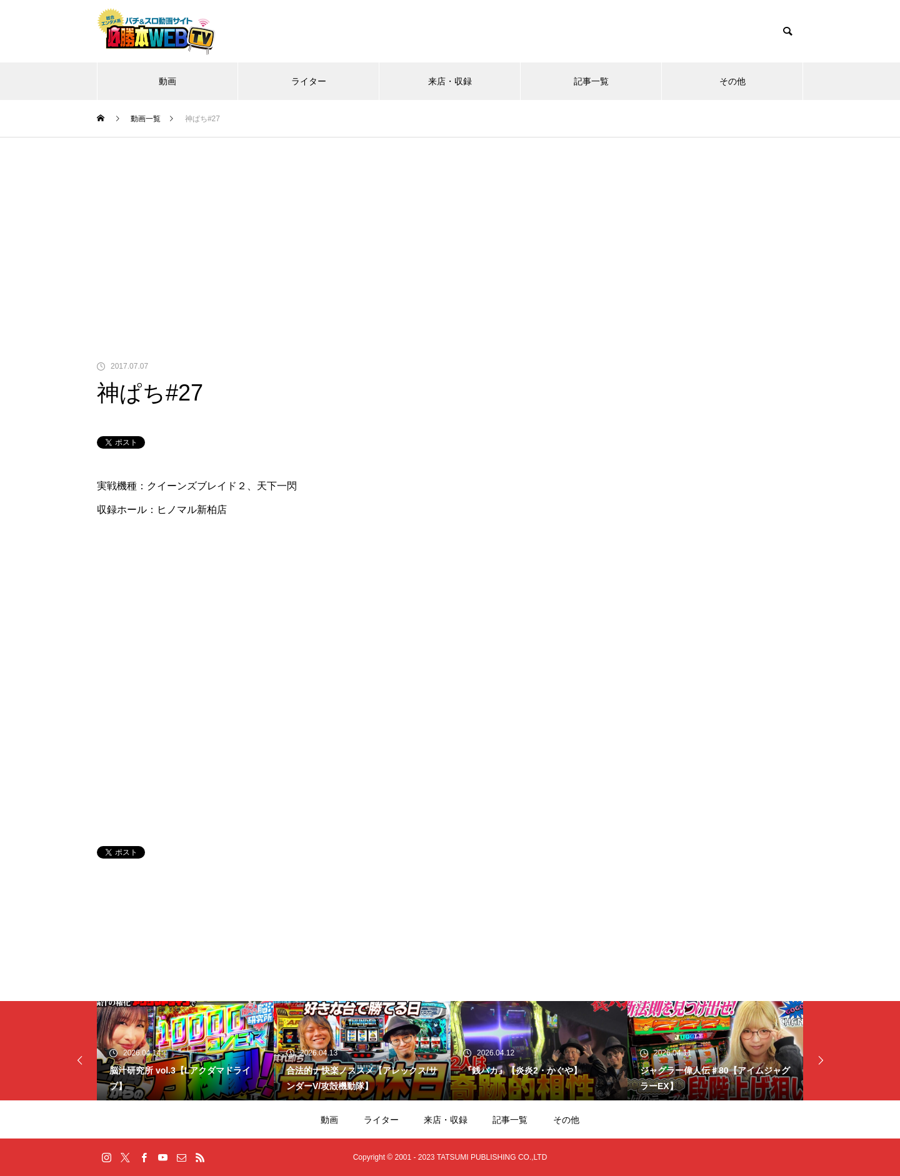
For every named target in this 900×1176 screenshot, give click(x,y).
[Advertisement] (450, 231)
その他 (732, 81)
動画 (167, 81)
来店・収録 (450, 81)
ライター (308, 81)
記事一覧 (591, 81)
